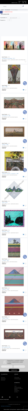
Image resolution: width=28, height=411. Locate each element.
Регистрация (24, 1)
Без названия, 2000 (6, 347)
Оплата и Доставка (17, 387)
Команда (16, 389)
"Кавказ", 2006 (5, 144)
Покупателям (16, 377)
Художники (3, 377)
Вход (19, 1)
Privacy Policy (16, 390)
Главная (2, 9)
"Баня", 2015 (4, 202)
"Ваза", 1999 (4, 86)
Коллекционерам (17, 378)
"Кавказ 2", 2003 (5, 289)
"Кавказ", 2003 (5, 318)
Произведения (7, 9)
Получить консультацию (4, 399)
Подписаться (14, 370)
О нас (15, 386)
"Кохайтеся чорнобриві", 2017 (8, 58)
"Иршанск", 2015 (5, 231)
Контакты (16, 391)
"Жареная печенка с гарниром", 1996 (10, 173)
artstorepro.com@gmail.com (6, 406)
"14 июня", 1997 (5, 260)
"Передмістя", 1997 (6, 115)
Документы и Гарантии (18, 388)
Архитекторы (3, 378)
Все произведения (14, 9)
